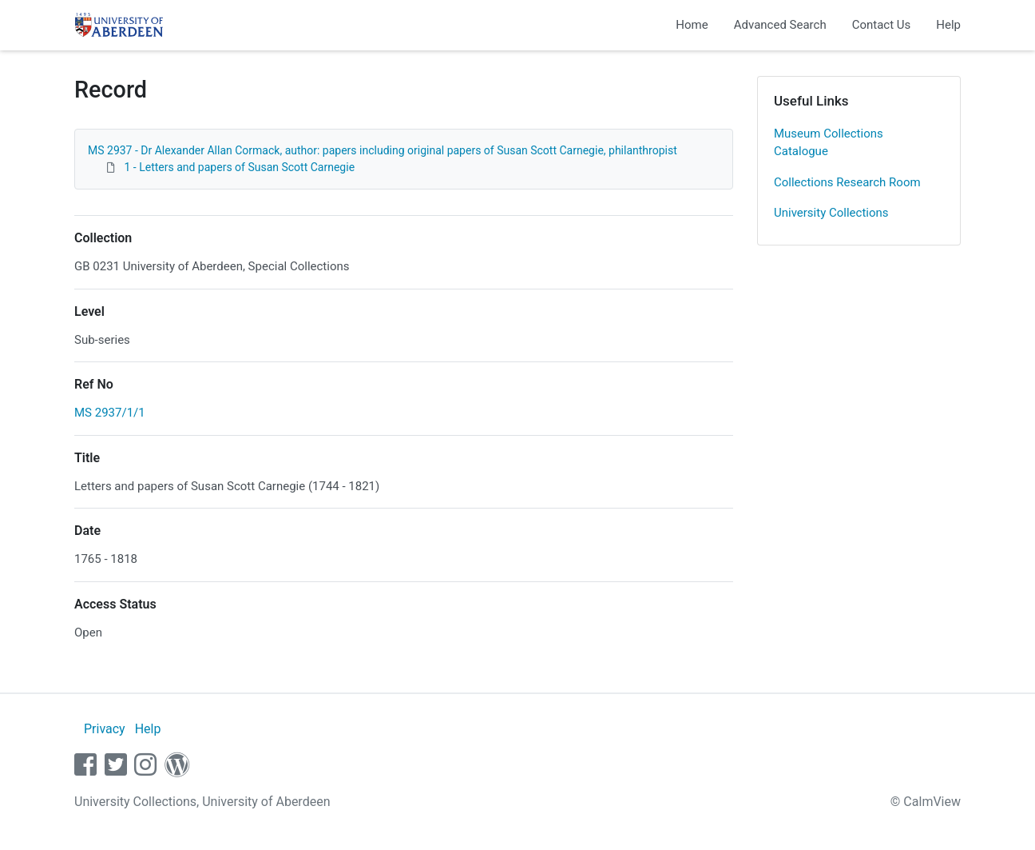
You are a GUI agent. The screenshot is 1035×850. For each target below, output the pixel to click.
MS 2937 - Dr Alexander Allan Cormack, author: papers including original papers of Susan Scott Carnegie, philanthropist (382, 150)
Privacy (104, 728)
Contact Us (881, 25)
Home (692, 25)
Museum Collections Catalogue (828, 142)
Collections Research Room (847, 182)
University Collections (831, 213)
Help (948, 25)
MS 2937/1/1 (109, 412)
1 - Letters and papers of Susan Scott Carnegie (239, 167)
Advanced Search (780, 25)
